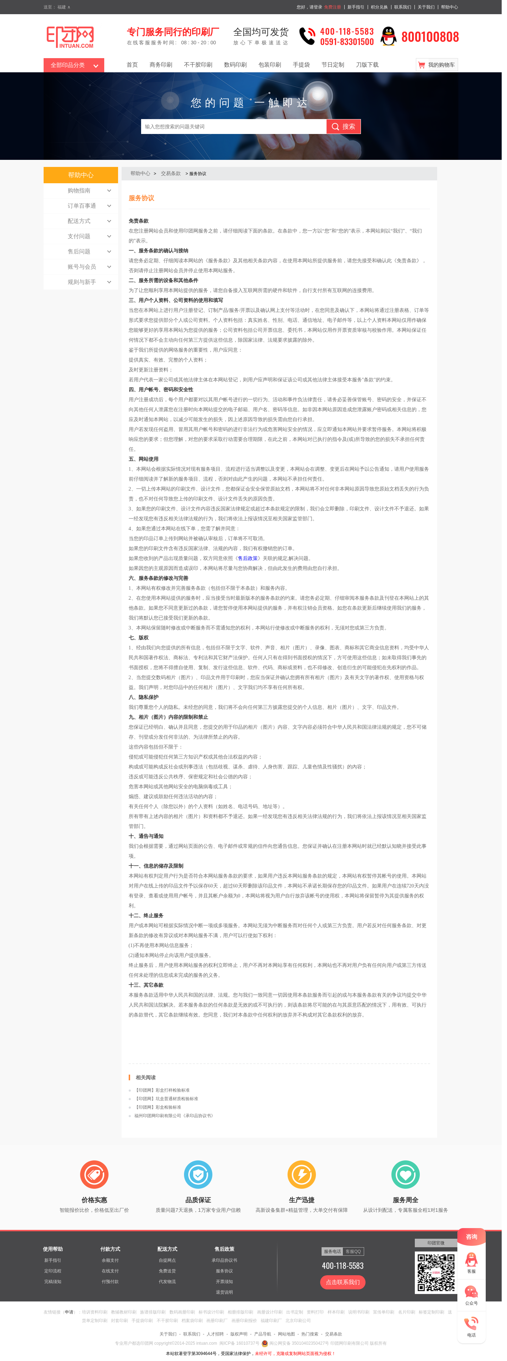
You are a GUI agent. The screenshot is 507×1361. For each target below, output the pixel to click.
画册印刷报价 (244, 1320)
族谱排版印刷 (153, 1312)
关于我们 (426, 7)
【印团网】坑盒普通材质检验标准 (166, 1098)
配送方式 (167, 1249)
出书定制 (294, 1312)
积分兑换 (379, 7)
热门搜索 (309, 1334)
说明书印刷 (358, 1312)
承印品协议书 (224, 1260)
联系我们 (402, 7)
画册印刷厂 (217, 1320)
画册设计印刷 (270, 1312)
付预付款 (110, 1281)
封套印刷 (119, 1320)
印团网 (147, 1343)
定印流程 (52, 1270)
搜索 (348, 126)
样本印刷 (336, 1312)
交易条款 (171, 173)
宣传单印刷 (383, 1312)
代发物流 (167, 1281)
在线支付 (110, 1270)
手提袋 (301, 65)
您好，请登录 (309, 7)
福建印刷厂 (271, 1320)
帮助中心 (449, 7)
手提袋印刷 (142, 1320)
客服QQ (353, 1251)
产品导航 (262, 1334)
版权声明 (238, 1334)
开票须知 (224, 1281)
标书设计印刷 (211, 1312)
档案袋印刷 (192, 1320)
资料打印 (315, 1312)
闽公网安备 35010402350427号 (295, 1343)
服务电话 (332, 1251)
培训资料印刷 (94, 1312)
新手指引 (355, 7)
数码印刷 (235, 65)
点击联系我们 (343, 1282)
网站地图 (286, 1334)
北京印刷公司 (298, 1320)
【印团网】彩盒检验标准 (157, 1107)
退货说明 (224, 1292)
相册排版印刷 (240, 1312)
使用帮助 (53, 1249)
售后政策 (248, 558)
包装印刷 (269, 65)
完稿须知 (52, 1281)
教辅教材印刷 (123, 1312)
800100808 (430, 36)
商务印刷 (161, 65)
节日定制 (333, 65)
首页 (132, 65)
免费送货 (167, 1270)
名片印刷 (406, 1312)
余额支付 (110, 1260)
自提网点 (167, 1260)
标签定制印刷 (431, 1312)
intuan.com (206, 1343)
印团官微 (436, 1242)
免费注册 (332, 7)
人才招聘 (215, 1334)
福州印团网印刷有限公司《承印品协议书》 (174, 1115)
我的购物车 (441, 65)
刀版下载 (367, 65)
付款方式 (110, 1249)
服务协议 (224, 1270)
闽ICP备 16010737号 (239, 1343)
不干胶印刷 (198, 65)
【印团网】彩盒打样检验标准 (162, 1090)
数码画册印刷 (182, 1312)
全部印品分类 (68, 65)
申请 (69, 1312)
